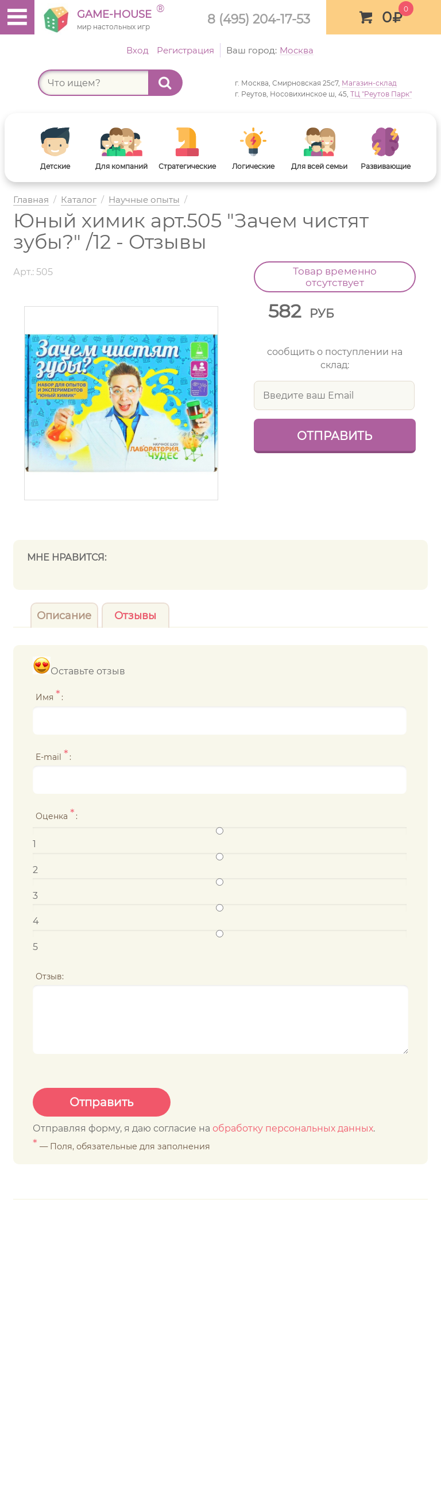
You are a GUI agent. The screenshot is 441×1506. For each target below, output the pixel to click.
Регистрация (185, 50)
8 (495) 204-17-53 (258, 18)
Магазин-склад (369, 83)
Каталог (78, 200)
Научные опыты (144, 200)
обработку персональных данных (292, 1128)
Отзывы (135, 615)
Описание (64, 615)
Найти (170, 82)
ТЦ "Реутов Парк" (381, 94)
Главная (31, 200)
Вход (137, 50)
